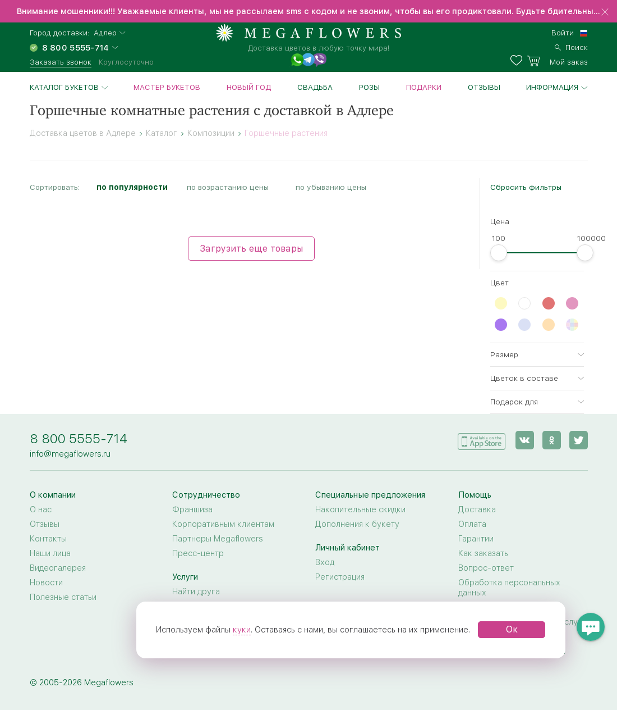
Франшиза (192, 509)
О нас (41, 509)
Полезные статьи (63, 597)
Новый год (249, 87)
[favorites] (518, 60)
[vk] (524, 440)
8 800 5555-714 (78, 438)
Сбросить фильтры (525, 187)
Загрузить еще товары (251, 248)
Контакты (48, 539)
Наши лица (50, 553)
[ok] (551, 440)
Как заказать (483, 553)
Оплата (472, 524)
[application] (482, 439)
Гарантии (476, 539)
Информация (552, 87)
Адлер (105, 33)
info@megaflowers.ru (70, 454)
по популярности (132, 187)
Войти (562, 32)
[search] (571, 46)
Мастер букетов (166, 87)
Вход (324, 562)
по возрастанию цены (228, 187)
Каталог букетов (64, 87)
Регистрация (340, 577)
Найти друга (196, 591)
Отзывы (484, 87)
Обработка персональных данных (509, 587)
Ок (512, 629)
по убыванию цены (331, 187)
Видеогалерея (58, 568)
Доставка (477, 509)
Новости (46, 582)
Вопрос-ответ (486, 568)
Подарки (423, 87)
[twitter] (578, 440)
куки (242, 630)
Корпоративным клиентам (223, 524)
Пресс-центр (198, 553)
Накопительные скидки (360, 509)
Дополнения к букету (357, 524)
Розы (369, 87)
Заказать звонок (60, 61)
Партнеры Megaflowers (217, 539)
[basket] (557, 60)
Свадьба (315, 87)
